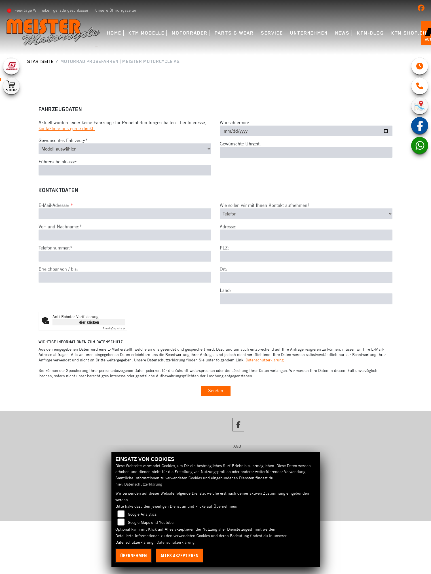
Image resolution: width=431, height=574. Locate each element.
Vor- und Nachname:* (60, 251)
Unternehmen (309, 33)
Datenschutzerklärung (265, 360)
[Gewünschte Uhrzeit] (306, 152)
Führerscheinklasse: (58, 161)
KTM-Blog (370, 33)
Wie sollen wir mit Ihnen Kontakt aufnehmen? (264, 230)
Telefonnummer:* (55, 272)
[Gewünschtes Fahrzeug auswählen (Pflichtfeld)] (125, 148)
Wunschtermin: (234, 122)
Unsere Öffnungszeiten (116, 10)
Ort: (223, 294)
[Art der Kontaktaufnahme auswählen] (306, 238)
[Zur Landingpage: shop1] (11, 85)
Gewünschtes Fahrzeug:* (63, 140)
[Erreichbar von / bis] (125, 302)
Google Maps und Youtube (151, 522)
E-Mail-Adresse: (56, 230)
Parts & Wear (234, 33)
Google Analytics (142, 514)
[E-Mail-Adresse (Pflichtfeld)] (125, 238)
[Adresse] (306, 260)
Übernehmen (133, 555)
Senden (215, 390)
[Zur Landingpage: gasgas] (11, 66)
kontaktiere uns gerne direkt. (67, 128)
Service (272, 33)
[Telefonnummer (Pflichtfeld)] (125, 281)
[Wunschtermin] (306, 131)
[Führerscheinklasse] (125, 170)
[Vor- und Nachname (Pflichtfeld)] (125, 259)
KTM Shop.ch (409, 33)
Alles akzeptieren (179, 555)
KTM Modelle (146, 33)
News (342, 33)
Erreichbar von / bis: (58, 293)
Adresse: (228, 251)
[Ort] (306, 302)
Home (114, 33)
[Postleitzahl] (306, 281)
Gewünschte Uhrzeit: (240, 144)
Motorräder (190, 33)
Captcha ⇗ (114, 328)
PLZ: (224, 273)
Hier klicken (89, 322)
